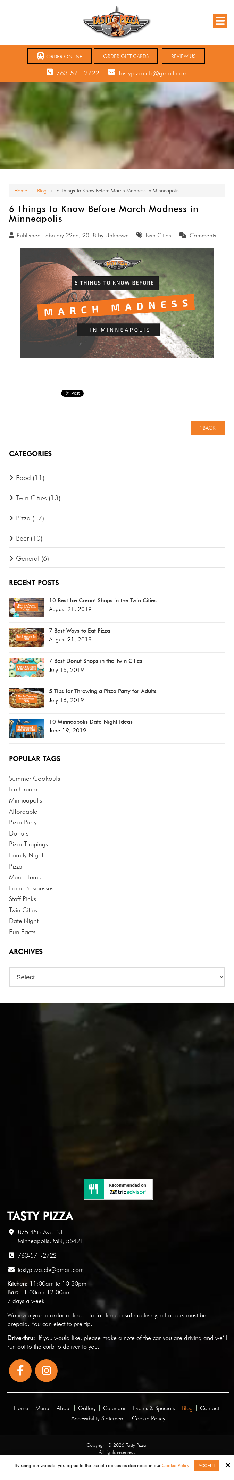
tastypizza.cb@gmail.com (153, 73)
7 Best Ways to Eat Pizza (79, 631)
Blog (42, 191)
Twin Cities (158, 235)
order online (66, 1315)
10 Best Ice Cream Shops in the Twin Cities (103, 601)
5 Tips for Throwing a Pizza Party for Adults (103, 691)
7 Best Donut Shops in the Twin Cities (95, 661)
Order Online (59, 56)
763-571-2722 (77, 73)
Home (20, 191)
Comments (203, 235)
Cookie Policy (175, 1465)
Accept (207, 1465)
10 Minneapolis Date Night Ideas (91, 722)
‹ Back (208, 428)
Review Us (183, 56)
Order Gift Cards (126, 56)
